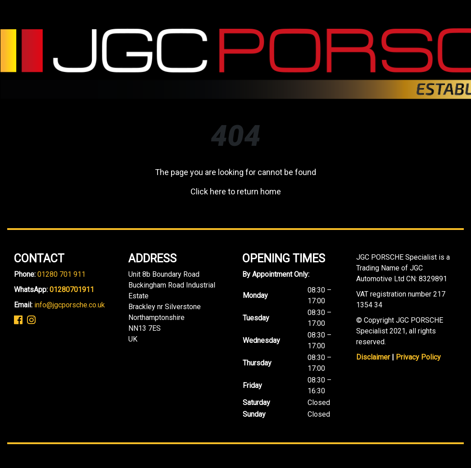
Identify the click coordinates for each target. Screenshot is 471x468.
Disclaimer (373, 357)
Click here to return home (235, 191)
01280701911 (72, 289)
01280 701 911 (61, 274)
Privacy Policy (418, 357)
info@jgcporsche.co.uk (69, 305)
